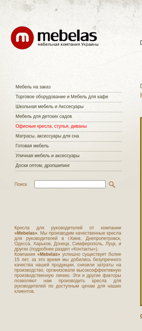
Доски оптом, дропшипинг (43, 165)
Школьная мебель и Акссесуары (50, 106)
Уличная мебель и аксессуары (48, 155)
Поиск (20, 184)
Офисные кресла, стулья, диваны (51, 126)
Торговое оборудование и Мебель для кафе (62, 96)
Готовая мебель (32, 145)
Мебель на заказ (33, 87)
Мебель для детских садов (44, 116)
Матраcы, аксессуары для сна (47, 136)
